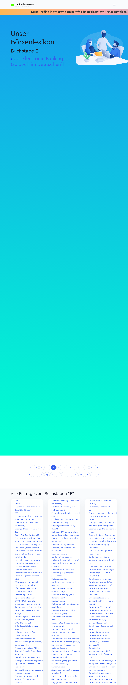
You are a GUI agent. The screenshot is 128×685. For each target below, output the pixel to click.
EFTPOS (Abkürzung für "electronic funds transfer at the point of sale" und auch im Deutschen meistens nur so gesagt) (28, 607)
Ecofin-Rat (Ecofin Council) (26, 535)
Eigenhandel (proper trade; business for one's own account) (27, 679)
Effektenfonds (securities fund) (28, 573)
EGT (16, 513)
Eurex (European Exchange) (101, 570)
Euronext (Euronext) (97, 635)
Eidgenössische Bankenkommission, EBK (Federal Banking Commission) (28, 638)
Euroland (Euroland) (97, 623)
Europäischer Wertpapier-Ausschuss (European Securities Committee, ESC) (100, 676)
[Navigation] (114, 5)
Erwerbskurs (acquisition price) (102, 513)
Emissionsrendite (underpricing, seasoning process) (62, 582)
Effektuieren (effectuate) (25, 588)
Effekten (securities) (23, 570)
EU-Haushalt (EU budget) (100, 566)
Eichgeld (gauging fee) (25, 632)
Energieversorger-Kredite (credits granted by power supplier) (63, 632)
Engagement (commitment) (64, 683)
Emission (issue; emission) (63, 545)
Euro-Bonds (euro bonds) (100, 579)
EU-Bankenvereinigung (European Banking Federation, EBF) (102, 560)
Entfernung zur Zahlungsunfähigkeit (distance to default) (65, 670)
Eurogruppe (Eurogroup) (99, 607)
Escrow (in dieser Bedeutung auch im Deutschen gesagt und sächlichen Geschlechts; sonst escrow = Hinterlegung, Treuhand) (102, 541)
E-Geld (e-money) (22, 623)
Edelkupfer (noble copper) (26, 548)
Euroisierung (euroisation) (100, 610)
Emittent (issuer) (58, 601)
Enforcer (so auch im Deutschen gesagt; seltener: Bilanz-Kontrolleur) (64, 660)
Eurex (17, 504)
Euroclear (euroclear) (98, 588)
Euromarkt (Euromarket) (99, 632)
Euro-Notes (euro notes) (99, 639)
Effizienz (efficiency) (23, 591)
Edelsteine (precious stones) (27, 560)
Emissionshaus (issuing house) (65, 560)
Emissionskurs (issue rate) (63, 570)
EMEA (17, 501)
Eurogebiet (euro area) (98, 598)
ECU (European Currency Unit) (28, 545)
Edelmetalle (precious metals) (28, 551)
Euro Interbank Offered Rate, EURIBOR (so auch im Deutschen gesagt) (101, 617)
